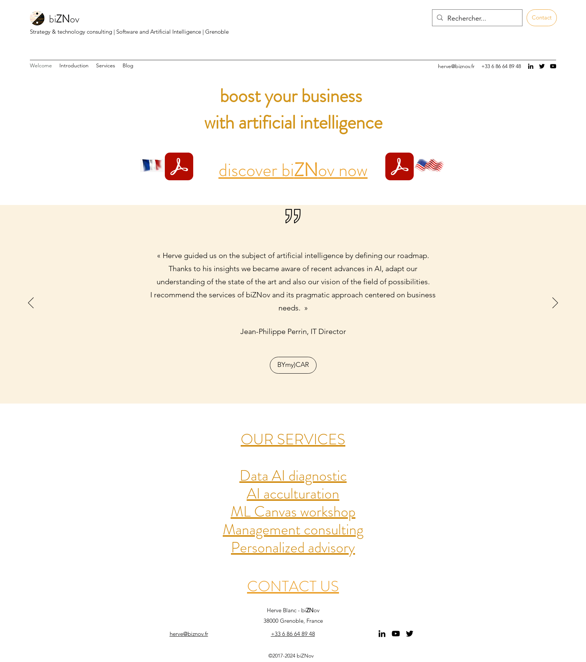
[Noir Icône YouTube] (553, 66)
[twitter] (542, 66)
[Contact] (542, 17)
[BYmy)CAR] (293, 365)
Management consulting (293, 529)
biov (64, 19)
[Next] (555, 303)
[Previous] (31, 303)
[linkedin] (530, 66)
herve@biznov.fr (456, 66)
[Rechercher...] (476, 19)
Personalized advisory (293, 547)
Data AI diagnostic (293, 475)
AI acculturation (293, 493)
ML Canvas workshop (293, 511)
